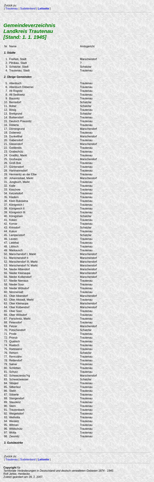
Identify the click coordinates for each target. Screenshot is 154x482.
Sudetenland (28, 8)
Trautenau (11, 8)
